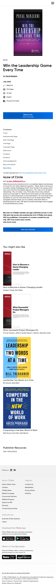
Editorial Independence (30, 581)
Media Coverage (8, 493)
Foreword (6, 157)
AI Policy (28, 493)
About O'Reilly (8, 480)
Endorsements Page (10, 136)
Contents (6, 154)
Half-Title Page (8, 140)
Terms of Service (7, 581)
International (7, 515)
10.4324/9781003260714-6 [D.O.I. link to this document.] (16, 181)
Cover (5, 133)
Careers (5, 487)
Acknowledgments (9, 161)
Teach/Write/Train (8, 484)
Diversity (5, 505)
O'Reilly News (7, 490)
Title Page (6, 143)
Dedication (7, 150)
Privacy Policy (30, 490)
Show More (7, 168)
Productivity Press (13, 101)
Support (28, 480)
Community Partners (9, 496)
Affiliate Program (8, 499)
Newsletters (29, 487)
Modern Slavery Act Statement (11, 583)
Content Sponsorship (9, 508)
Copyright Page (8, 147)
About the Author (9, 164)
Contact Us (29, 484)
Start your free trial (28, 229)
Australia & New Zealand (11, 519)
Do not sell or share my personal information (16, 573)
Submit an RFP (7, 502)
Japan (4, 522)
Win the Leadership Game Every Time (32, 173)
